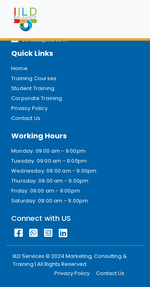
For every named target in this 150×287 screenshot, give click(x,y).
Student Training (32, 88)
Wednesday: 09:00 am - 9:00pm (54, 171)
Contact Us (25, 118)
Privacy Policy (29, 108)
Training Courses (33, 78)
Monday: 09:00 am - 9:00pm (48, 151)
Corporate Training (36, 98)
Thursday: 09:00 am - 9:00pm (49, 181)
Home (19, 68)
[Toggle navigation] (127, 19)
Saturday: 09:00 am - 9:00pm (49, 200)
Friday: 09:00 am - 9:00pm (45, 191)
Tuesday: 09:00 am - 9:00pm (49, 161)
